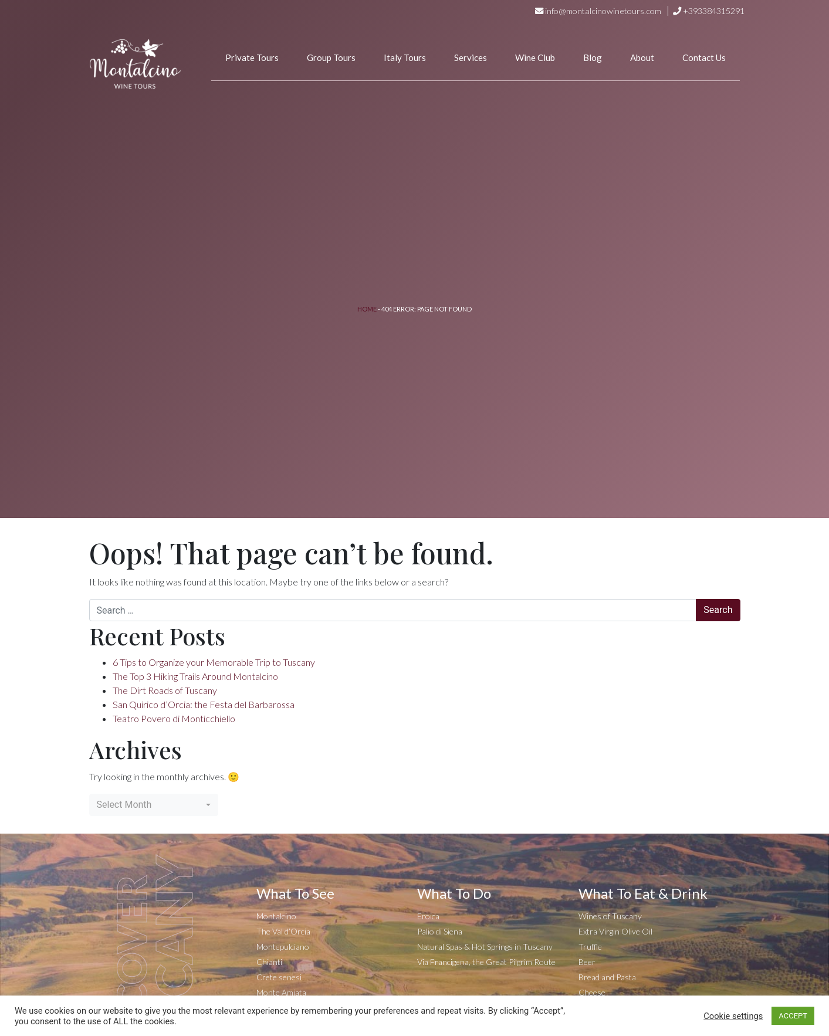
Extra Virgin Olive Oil (615, 931)
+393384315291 (714, 11)
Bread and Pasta (607, 977)
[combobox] (153, 805)
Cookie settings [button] (733, 1016)
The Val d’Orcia (283, 931)
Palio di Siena (439, 931)
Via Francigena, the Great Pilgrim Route (486, 962)
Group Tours (331, 57)
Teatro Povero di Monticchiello (174, 718)
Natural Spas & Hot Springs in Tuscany (485, 947)
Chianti (269, 962)
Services (470, 57)
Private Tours (252, 57)
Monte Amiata (281, 992)
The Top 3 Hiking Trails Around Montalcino (195, 676)
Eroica (428, 916)
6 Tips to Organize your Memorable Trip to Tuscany (214, 662)
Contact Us (704, 57)
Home (367, 309)
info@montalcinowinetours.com (603, 11)
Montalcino (276, 916)
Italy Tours (405, 57)
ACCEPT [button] (793, 1015)
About (642, 57)
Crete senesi (279, 977)
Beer (586, 962)
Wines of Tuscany (610, 916)
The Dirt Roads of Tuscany (165, 690)
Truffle (590, 947)
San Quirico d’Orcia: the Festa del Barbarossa (204, 704)
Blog (592, 57)
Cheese (591, 992)
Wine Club (535, 57)
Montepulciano (282, 947)
